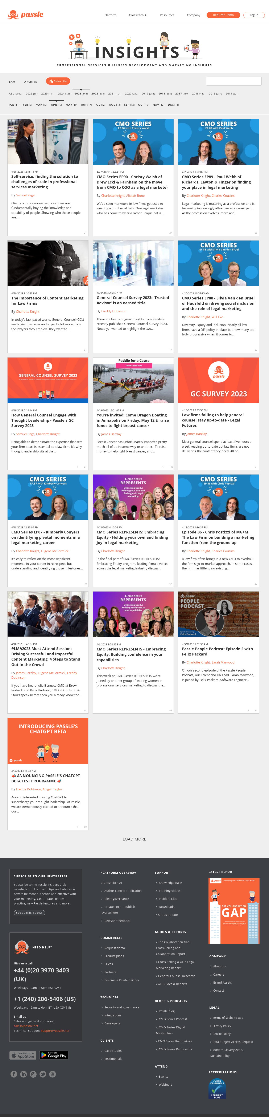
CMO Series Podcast (171, 1019)
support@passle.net (55, 1031)
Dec (173, 104)
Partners (109, 972)
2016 (198, 93)
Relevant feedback (116, 921)
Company (193, 15)
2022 (98, 93)
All (15, 93)
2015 (215, 93)
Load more (134, 839)
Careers (217, 974)
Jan (14, 104)
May (71, 104)
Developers (111, 1023)
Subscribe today (29, 912)
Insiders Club (167, 899)
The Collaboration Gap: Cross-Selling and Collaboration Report (173, 948)
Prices (107, 964)
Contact (217, 990)
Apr (56, 104)
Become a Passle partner (120, 980)
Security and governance (120, 1007)
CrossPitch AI (138, 15)
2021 (114, 93)
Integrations (111, 1015)
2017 (182, 93)
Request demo (113, 948)
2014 (231, 93)
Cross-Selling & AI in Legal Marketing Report (175, 965)
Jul (100, 104)
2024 (64, 93)
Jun (86, 104)
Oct (143, 104)
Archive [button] (30, 82)
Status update (167, 915)
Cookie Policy (220, 1034)
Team (11, 82)
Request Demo (223, 15)
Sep (129, 104)
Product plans (113, 956)
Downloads (165, 907)
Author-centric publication (122, 891)
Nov (158, 104)
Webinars (164, 1084)
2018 (165, 93)
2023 (81, 93)
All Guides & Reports (171, 984)
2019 (148, 93)
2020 (131, 93)
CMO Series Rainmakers (174, 1041)
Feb (27, 104)
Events (162, 1076)
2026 (32, 93)
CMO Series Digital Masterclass (170, 1030)
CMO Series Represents (174, 1049)
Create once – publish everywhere (118, 910)
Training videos (168, 891)
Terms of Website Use (226, 1018)
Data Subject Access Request (231, 1042)
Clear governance (115, 899)
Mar (41, 104)
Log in (254, 15)
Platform (110, 15)
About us (218, 966)
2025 (47, 93)
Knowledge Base (169, 883)
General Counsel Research (175, 976)
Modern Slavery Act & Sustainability (226, 1053)
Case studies (112, 1051)
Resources (167, 15)
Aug (115, 104)
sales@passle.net (26, 1026)
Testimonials (112, 1059)
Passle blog (165, 1011)
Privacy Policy (220, 1026)
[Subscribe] (58, 81)
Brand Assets (221, 982)
